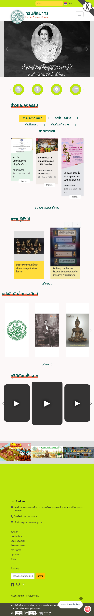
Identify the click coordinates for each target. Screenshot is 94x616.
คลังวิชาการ (16, 547)
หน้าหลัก (14, 529)
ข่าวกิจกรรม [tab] (31, 125)
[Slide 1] (44, 74)
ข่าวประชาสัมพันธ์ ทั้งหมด (47, 208)
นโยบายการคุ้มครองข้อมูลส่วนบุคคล (25, 608)
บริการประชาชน (18, 538)
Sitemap (15, 565)
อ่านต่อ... (24, 183)
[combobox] (72, 3)
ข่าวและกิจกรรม (18, 543)
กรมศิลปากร (16, 533)
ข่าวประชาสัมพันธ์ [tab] (32, 118)
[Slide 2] (47, 73)
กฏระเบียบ (15, 552)
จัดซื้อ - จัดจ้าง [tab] (63, 118)
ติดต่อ (13, 556)
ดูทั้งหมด (47, 284)
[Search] (49, 3)
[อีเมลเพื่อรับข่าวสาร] (22, 573)
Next (83, 90)
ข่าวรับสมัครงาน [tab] (60, 125)
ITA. (13, 561)
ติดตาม (40, 573)
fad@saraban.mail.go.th (31, 520)
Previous (10, 90)
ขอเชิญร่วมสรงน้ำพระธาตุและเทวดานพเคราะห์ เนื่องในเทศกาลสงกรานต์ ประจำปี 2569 (72, 182)
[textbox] (72, 3)
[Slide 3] (49, 73)
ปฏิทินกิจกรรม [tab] (47, 131)
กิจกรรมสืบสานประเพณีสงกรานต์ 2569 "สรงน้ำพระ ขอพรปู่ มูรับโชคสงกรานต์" (46, 167)
